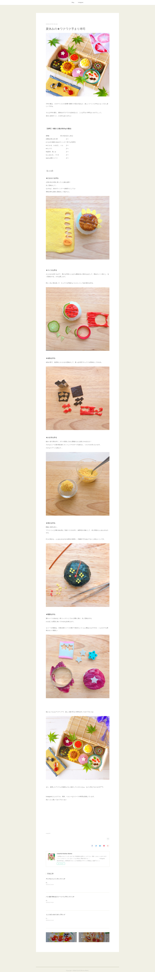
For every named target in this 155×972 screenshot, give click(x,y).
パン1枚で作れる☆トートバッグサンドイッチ (60, 896)
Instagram (80, 2)
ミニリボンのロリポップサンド (55, 914)
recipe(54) (48, 833)
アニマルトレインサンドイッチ (55, 879)
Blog (73, 2)
